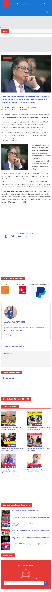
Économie (20, 4)
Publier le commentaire (12, 373)
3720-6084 (20, 284)
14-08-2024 (32, 107)
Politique (47, 4)
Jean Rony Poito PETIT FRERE (12, 107)
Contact (13, 4)
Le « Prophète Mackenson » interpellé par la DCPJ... (26, 510)
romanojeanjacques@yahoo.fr (38, 284)
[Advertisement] (26, 44)
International (38, 4)
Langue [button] (6, 4)
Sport (48, 12)
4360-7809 (5, 284)
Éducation (28, 4)
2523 (4, 109)
